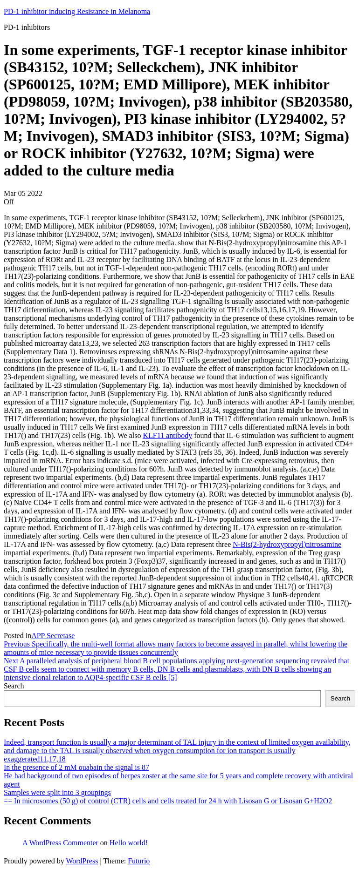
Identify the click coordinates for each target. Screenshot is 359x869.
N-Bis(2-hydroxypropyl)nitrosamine (287, 544)
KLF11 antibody (168, 435)
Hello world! (129, 843)
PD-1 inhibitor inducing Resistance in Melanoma (77, 11)
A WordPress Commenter (60, 843)
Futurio (139, 861)
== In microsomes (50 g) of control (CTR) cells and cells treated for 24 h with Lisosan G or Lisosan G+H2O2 (168, 801)
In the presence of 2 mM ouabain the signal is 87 (76, 767)
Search (14, 686)
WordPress (82, 861)
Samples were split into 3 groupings (57, 792)
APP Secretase (53, 636)
